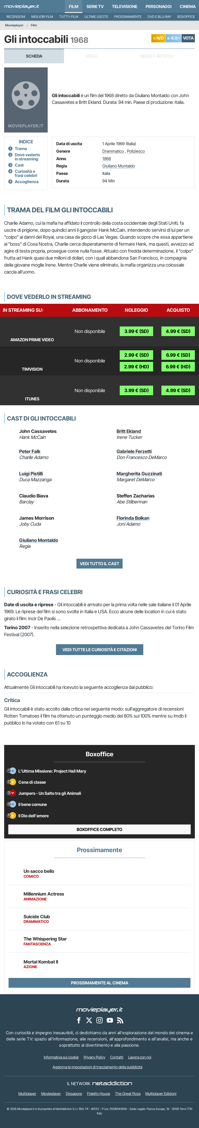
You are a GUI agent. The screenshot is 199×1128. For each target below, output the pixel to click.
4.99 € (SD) (178, 331)
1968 (106, 158)
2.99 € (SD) (136, 355)
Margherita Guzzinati (139, 473)
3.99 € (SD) (136, 331)
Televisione (124, 6)
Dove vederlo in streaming (27, 156)
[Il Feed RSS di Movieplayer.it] (120, 1020)
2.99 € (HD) (136, 366)
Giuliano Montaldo (118, 165)
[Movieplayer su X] (89, 1020)
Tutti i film (68, 17)
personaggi (159, 6)
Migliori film (42, 17)
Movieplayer (14, 25)
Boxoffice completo (99, 829)
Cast (19, 165)
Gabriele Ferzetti (134, 451)
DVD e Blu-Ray (159, 17)
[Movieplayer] (99, 1009)
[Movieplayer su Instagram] (99, 1020)
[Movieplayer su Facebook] (79, 1020)
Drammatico (113, 151)
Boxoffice (186, 17)
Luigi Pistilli (31, 473)
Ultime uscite (96, 17)
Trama (21, 148)
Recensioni (15, 17)
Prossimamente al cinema (99, 982)
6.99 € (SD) (178, 355)
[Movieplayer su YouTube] (110, 1020)
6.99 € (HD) (178, 366)
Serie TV (95, 6)
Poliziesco (136, 151)
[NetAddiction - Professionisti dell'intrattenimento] (112, 1083)
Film (73, 6)
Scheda (34, 56)
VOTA (188, 38)
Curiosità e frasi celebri (26, 173)
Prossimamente (127, 17)
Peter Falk (29, 451)
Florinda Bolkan (133, 518)
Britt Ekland (129, 431)
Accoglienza (27, 181)
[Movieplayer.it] (21, 6)
